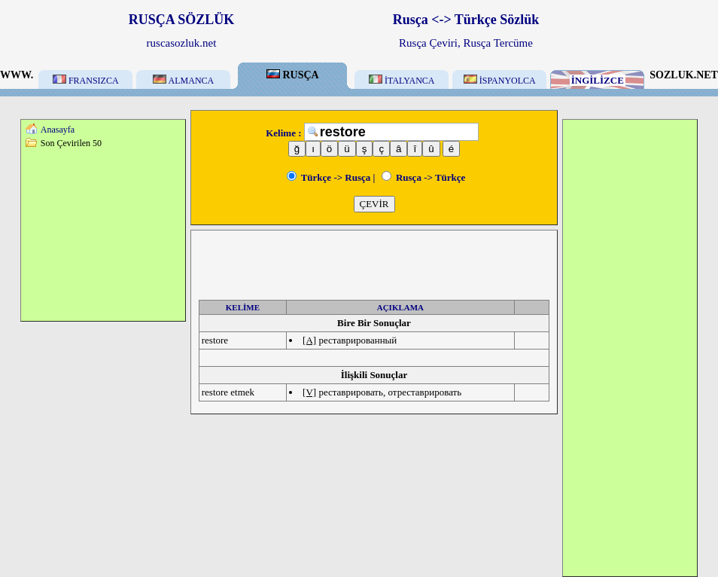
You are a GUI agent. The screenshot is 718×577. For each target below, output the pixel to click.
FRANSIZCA (86, 80)
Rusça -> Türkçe (424, 177)
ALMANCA (183, 80)
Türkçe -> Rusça (329, 177)
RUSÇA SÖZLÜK (182, 19)
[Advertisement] (103, 234)
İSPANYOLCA (500, 80)
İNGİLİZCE (597, 80)
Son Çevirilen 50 (71, 143)
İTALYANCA (402, 80)
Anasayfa (58, 129)
